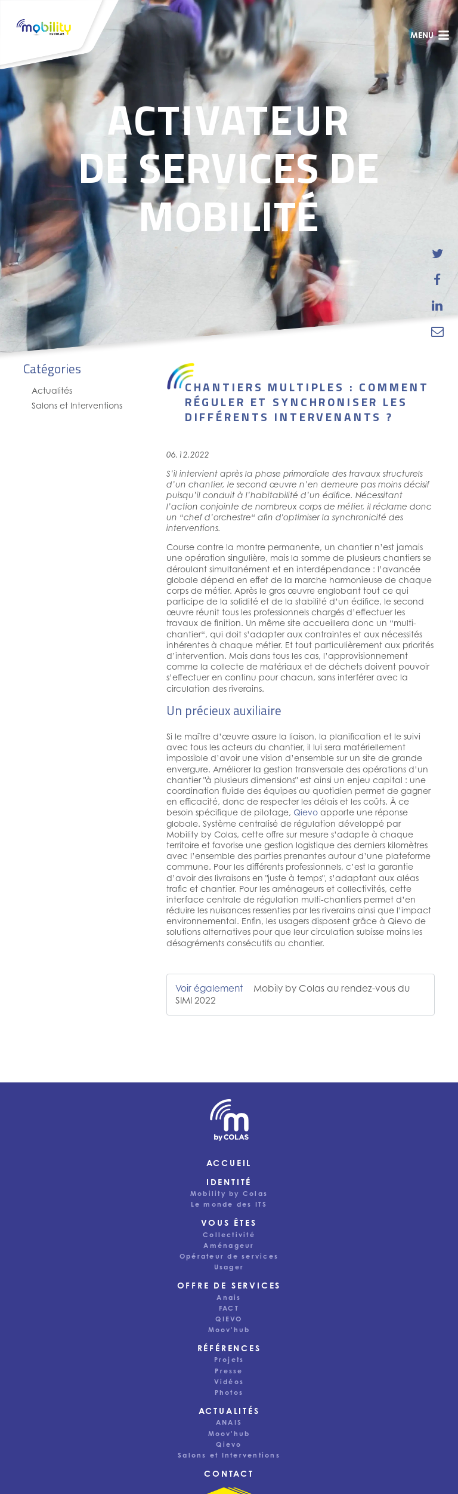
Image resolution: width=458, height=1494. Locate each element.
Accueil (229, 1163)
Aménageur (228, 1245)
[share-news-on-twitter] (437, 253)
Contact (229, 1473)
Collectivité (229, 1235)
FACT (229, 1308)
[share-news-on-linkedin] (437, 305)
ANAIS (229, 1422)
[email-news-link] (437, 331)
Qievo (305, 812)
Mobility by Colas (229, 1193)
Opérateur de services (229, 1256)
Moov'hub (229, 1330)
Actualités (52, 390)
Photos (229, 1392)
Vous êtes (228, 1222)
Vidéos (229, 1382)
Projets (229, 1359)
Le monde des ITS (229, 1204)
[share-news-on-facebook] (437, 279)
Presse (229, 1371)
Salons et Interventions (77, 405)
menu (430, 35)
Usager (229, 1267)
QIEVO (228, 1319)
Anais (228, 1297)
